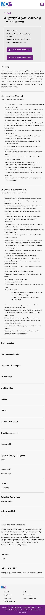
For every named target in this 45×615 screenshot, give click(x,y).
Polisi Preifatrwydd (29, 598)
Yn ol (9, 13)
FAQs (25, 592)
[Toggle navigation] (42, 4)
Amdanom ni (27, 595)
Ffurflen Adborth (9, 601)
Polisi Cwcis (8, 598)
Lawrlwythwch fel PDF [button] (20, 50)
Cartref (6, 592)
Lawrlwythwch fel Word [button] (21, 57)
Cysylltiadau (8, 595)
